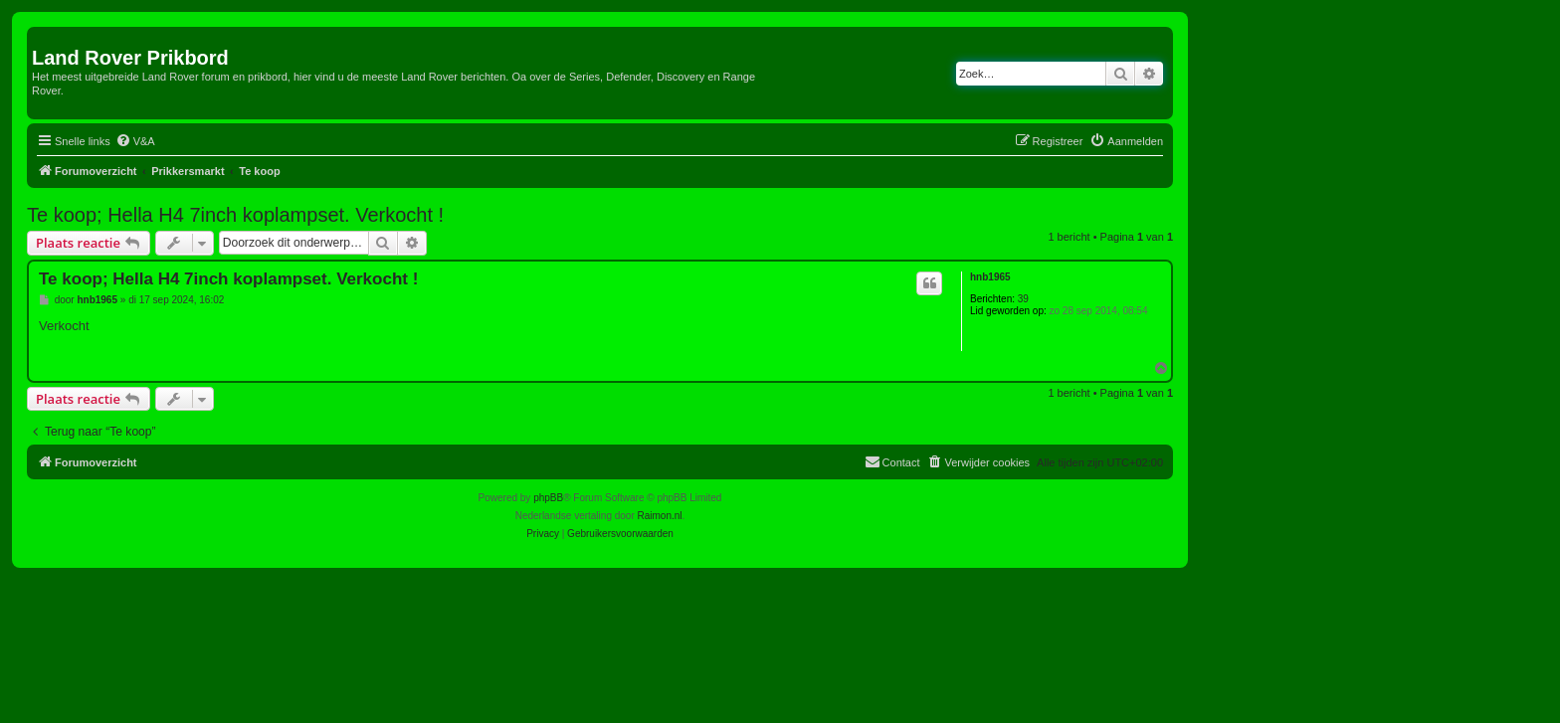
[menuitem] (135, 141)
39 (1023, 298)
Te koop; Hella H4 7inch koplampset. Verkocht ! (235, 215)
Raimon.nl (660, 515)
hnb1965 (990, 276)
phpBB (548, 497)
